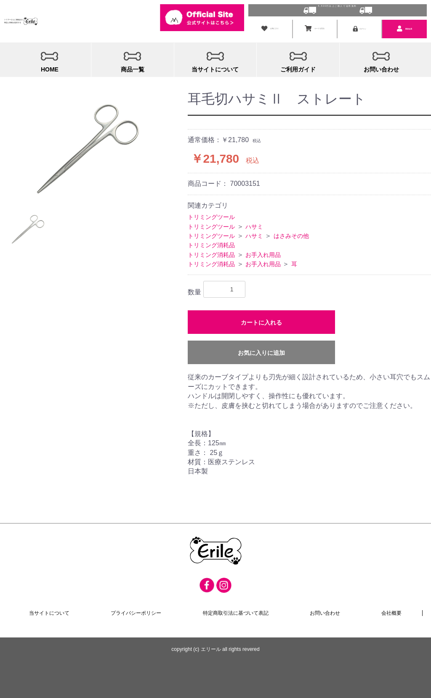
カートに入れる (261, 320)
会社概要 (391, 611)
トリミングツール (211, 215)
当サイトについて (49, 611)
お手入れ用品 (263, 252)
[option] (86, 145)
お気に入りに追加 (261, 351)
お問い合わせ (325, 611)
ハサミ (254, 224)
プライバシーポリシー (136, 611)
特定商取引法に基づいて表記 (236, 611)
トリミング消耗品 (211, 243)
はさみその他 (291, 233)
